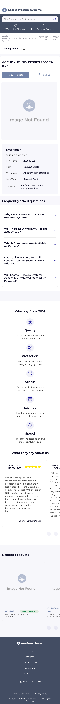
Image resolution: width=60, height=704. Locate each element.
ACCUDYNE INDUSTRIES (43, 38)
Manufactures (30, 662)
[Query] (30, 19)
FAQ (23, 49)
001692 (9, 611)
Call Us (44, 74)
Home (30, 651)
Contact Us (30, 673)
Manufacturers (20, 38)
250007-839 (56, 38)
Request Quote (15, 75)
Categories (30, 657)
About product (11, 50)
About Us (30, 668)
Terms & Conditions (21, 694)
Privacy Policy (40, 694)
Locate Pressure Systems (6, 38)
